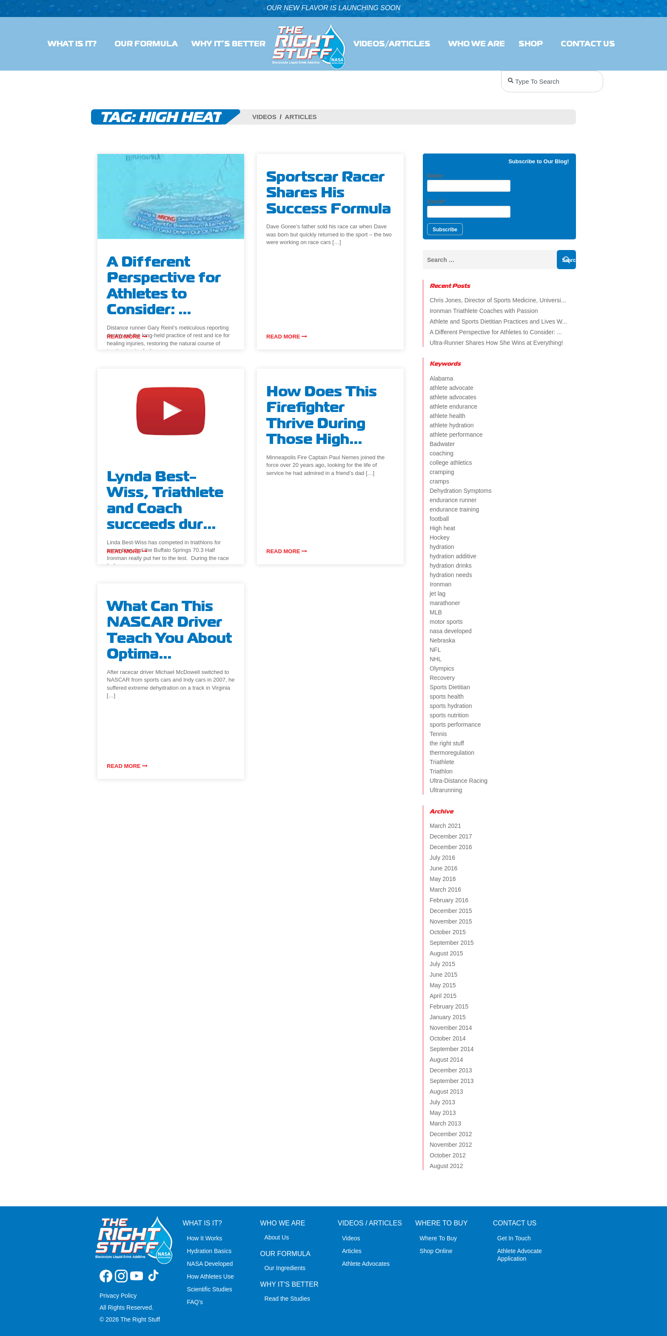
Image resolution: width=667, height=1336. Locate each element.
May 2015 (443, 985)
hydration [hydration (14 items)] (442, 546)
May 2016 (443, 879)
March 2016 (445, 889)
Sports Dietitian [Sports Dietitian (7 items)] (450, 687)
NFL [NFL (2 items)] (435, 649)
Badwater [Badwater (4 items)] (442, 444)
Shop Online (435, 1251)
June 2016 (443, 868)
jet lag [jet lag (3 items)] (437, 593)
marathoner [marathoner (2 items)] (445, 603)
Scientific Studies (209, 1289)
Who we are (476, 43)
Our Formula (146, 43)
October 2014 (448, 1038)
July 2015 (442, 964)
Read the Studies (287, 1298)
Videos (264, 116)
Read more (127, 336)
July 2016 (442, 857)
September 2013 (452, 1080)
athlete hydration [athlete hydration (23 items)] (452, 425)
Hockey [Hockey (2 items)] (440, 537)
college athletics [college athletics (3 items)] (451, 462)
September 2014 (452, 1049)
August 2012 (446, 1166)
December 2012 (451, 1134)
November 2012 (451, 1144)
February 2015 (449, 1006)
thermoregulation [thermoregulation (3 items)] (452, 752)
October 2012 (448, 1155)
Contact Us (590, 43)
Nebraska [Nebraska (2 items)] (442, 640)
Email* (468, 208)
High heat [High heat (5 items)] (442, 528)
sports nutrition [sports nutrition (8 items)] (449, 715)
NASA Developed (210, 1263)
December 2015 (451, 910)
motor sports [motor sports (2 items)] (446, 621)
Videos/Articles (394, 43)
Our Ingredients (285, 1268)
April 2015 (443, 995)
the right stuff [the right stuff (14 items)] (447, 743)
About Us (277, 1237)
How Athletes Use (210, 1276)
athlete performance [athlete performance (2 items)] (456, 434)
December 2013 (451, 1070)
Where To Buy (438, 1238)
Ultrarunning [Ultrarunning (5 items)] (446, 790)
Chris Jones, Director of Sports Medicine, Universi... (498, 300)
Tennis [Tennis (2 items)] (438, 734)
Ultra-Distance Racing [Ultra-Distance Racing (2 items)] (458, 780)
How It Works (204, 1238)
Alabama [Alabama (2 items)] (441, 378)
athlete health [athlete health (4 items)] (447, 415)
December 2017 (451, 836)
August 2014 (446, 1059)
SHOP (533, 43)
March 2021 (445, 825)
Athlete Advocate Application (519, 1255)
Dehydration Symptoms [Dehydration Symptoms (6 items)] (461, 490)
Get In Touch (514, 1238)
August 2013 (446, 1091)
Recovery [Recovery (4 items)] (442, 677)
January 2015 (448, 1017)
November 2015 (451, 921)
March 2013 (445, 1123)
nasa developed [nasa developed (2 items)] (451, 631)
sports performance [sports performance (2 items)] (455, 724)
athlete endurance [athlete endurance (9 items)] (453, 406)
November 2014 (451, 1027)
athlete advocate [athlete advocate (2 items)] (451, 387)
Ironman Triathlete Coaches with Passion (484, 310)
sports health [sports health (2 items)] (447, 696)
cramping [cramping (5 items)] (442, 472)
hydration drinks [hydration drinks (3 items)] (451, 565)
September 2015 (452, 942)
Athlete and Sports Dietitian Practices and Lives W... (498, 321)
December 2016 (451, 847)
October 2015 (448, 932)
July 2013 (442, 1102)
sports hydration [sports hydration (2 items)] (451, 705)
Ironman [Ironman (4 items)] (440, 584)
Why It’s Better (228, 43)
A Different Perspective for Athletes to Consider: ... (496, 332)
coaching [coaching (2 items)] (441, 453)
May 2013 (443, 1112)
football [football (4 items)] (439, 518)
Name (468, 182)
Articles (301, 116)
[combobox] (552, 81)
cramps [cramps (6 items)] (439, 481)
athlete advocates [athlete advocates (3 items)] (453, 397)
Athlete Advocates (366, 1263)
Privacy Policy (118, 1295)
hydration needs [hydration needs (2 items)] (451, 574)
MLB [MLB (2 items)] (436, 612)
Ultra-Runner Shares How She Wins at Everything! (496, 342)
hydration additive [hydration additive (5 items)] (453, 556)
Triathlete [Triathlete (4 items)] (442, 762)
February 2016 (449, 900)
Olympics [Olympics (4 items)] (442, 668)
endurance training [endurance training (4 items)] (454, 509)
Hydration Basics (209, 1251)
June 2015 (443, 974)
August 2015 (446, 953)
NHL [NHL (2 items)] (436, 659)
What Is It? (74, 43)
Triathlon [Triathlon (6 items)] (441, 771)
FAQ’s (195, 1302)
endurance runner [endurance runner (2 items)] (453, 500)
